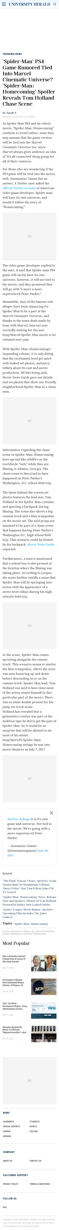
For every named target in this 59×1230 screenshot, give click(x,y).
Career (6, 1131)
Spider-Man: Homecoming (31, 924)
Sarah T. (11, 113)
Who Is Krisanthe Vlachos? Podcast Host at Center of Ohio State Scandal (14, 959)
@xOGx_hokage (18, 819)
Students (35, 1121)
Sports (33, 1126)
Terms (51, 1223)
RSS (5, 1207)
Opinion (7, 1136)
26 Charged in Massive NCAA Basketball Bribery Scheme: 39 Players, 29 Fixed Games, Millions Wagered (13, 982)
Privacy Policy (33, 1226)
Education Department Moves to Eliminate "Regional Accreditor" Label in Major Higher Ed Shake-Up (15, 1030)
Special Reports (11, 1126)
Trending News (12, 53)
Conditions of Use (14, 1226)
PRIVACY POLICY (10, 1184)
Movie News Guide (40, 544)
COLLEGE (34, 1131)
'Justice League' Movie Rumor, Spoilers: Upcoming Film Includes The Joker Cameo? (28, 913)
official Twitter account (20, 188)
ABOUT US (7, 1161)
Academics (8, 1121)
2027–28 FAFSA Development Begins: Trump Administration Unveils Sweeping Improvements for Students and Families (15, 1006)
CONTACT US (35, 1161)
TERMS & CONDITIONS (40, 1184)
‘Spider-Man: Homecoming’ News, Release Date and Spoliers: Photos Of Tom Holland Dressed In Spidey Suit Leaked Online (29, 900)
